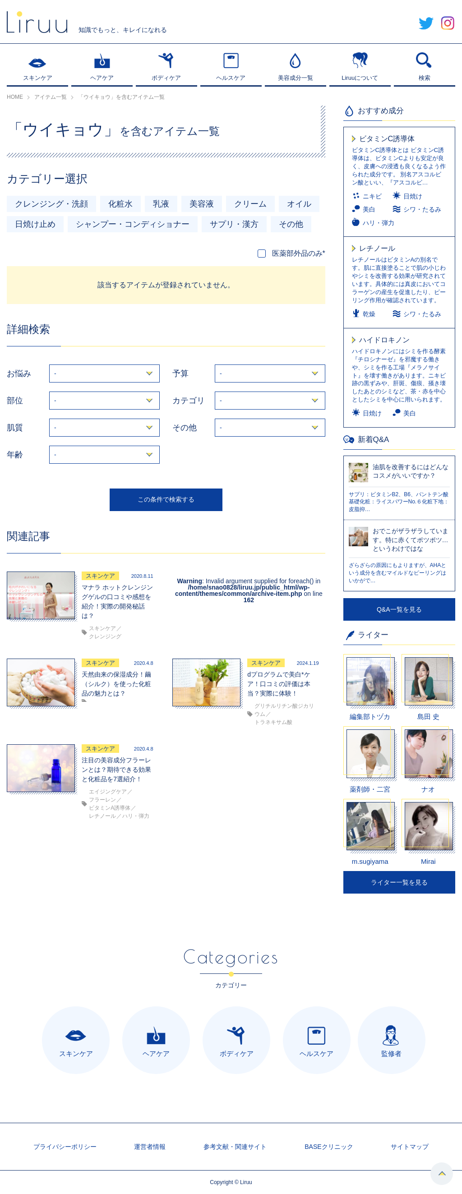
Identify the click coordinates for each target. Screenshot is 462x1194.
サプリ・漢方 (234, 224)
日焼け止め (35, 224)
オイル (299, 203)
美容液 (201, 203)
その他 (291, 224)
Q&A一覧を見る (399, 609)
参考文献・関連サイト (235, 1146)
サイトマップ (410, 1146)
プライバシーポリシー (65, 1146)
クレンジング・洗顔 (51, 203)
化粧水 (120, 203)
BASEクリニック (329, 1146)
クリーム (250, 203)
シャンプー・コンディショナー (132, 224)
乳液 (161, 203)
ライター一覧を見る (399, 882)
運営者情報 (150, 1146)
